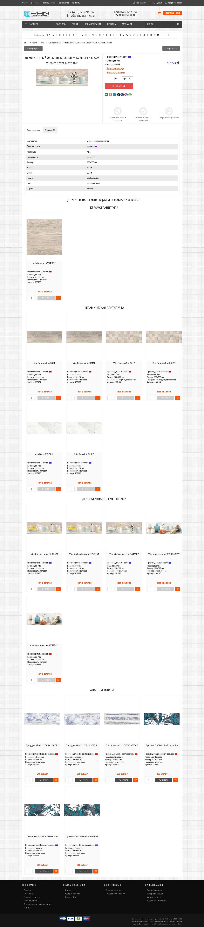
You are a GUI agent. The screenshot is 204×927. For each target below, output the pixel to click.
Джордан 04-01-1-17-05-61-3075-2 (42, 745)
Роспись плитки (48, 3)
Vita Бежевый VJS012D (164, 363)
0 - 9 (48, 35)
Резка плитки (63, 3)
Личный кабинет (154, 890)
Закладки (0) (156, 3)
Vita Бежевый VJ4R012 (44, 263)
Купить (44, 780)
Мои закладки (153, 897)
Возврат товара (72, 893)
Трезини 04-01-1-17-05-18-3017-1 (82, 836)
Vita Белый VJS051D (84, 454)
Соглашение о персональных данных (38, 906)
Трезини (158, 757)
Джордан (39, 757)
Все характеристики (115, 68)
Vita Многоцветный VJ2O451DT (164, 554)
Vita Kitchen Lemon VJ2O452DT (84, 554)
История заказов (154, 893)
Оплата (25, 3)
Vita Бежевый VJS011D (84, 363)
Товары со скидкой (115, 893)
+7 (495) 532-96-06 (81, 12)
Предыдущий (33, 48)
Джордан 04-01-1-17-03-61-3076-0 (122, 745)
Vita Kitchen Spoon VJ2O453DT (124, 554)
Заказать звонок (125, 14)
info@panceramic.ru (81, 15)
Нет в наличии (119, 86)
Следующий (171, 48)
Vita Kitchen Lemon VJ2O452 (44, 554)
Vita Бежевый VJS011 (44, 363)
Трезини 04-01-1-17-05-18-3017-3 (162, 745)
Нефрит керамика (47, 754)
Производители (113, 890)
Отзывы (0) (50, 130)
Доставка (35, 3)
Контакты (76, 3)
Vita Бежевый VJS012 (124, 363)
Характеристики (33, 130)
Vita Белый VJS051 (44, 454)
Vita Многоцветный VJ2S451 (44, 645)
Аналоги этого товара (116, 72)
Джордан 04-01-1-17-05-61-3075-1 (82, 745)
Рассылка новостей (156, 900)
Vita (42, 43)
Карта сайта (70, 897)
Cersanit (33, 43)
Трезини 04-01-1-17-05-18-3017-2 (42, 836)
